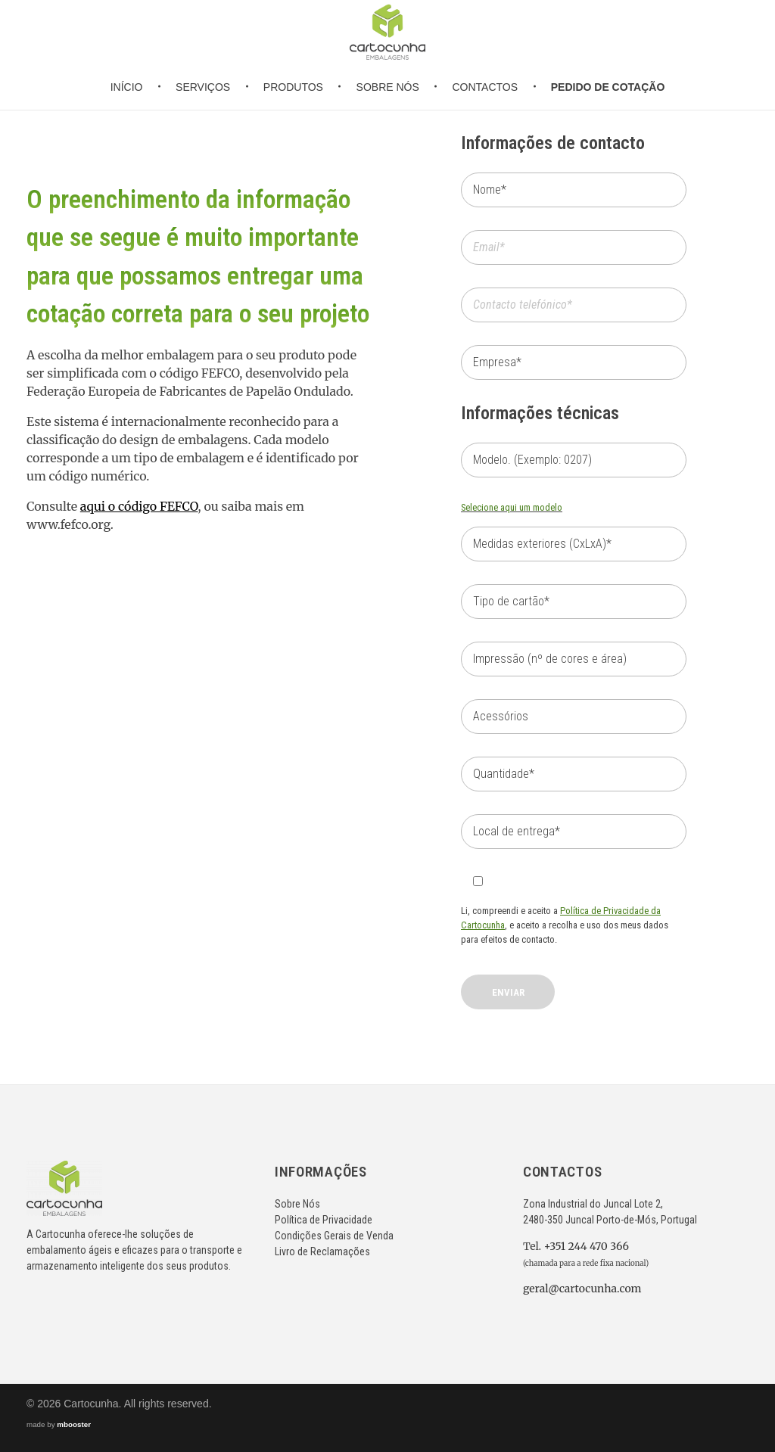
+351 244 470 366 (586, 1246)
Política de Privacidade (323, 1220)
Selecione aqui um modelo (511, 507)
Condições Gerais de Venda (334, 1236)
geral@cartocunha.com (582, 1288)
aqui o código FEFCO (139, 506)
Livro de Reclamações (322, 1251)
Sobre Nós (297, 1204)
